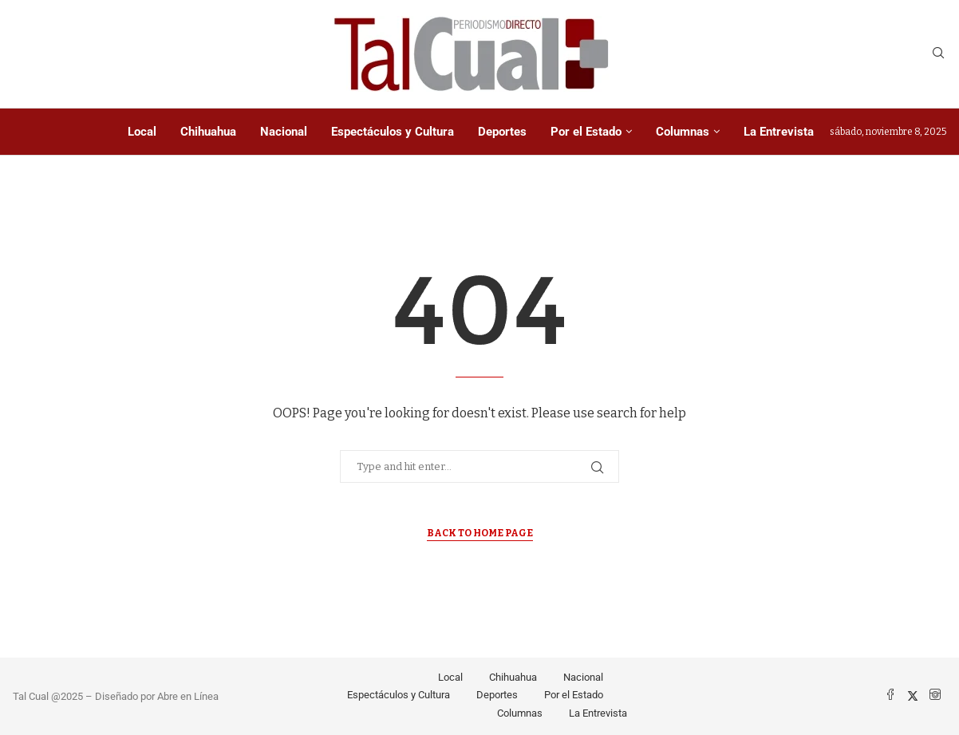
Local (142, 131)
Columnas (682, 131)
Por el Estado (586, 131)
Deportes (502, 131)
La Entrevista (779, 131)
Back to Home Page (480, 533)
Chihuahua (208, 131)
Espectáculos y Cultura (392, 131)
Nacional (283, 131)
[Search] (938, 54)
